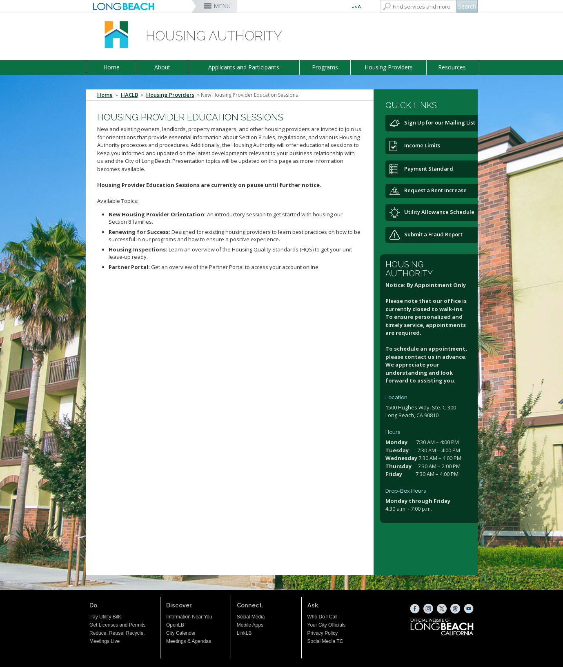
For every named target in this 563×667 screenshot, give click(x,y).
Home (111, 67)
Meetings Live (104, 641)
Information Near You (189, 617)
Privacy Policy (322, 633)
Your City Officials (326, 625)
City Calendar (181, 633)
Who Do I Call (322, 617)
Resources (452, 67)
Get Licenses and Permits (117, 625)
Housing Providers (389, 67)
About (162, 67)
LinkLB (244, 633)
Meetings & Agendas (188, 641)
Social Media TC (325, 641)
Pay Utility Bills (105, 617)
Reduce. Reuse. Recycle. (117, 633)
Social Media (251, 617)
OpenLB (175, 625)
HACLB (129, 95)
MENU (222, 6)
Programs (325, 67)
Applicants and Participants (243, 67)
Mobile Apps (250, 625)
